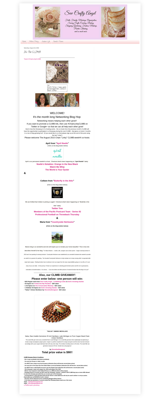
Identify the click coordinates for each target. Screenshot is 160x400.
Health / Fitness (58, 41)
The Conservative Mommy (44, 287)
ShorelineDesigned (51, 291)
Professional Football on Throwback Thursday (57, 216)
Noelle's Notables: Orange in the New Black (57, 165)
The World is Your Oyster (57, 171)
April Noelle (62, 145)
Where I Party (33, 41)
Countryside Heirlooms (63, 223)
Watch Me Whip (57, 168)
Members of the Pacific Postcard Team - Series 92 (57, 213)
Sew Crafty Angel (46, 283)
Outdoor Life (46, 41)
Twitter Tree (57, 210)
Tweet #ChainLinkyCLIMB (32, 59)
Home (24, 41)
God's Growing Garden (76, 283)
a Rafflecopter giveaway (32, 386)
